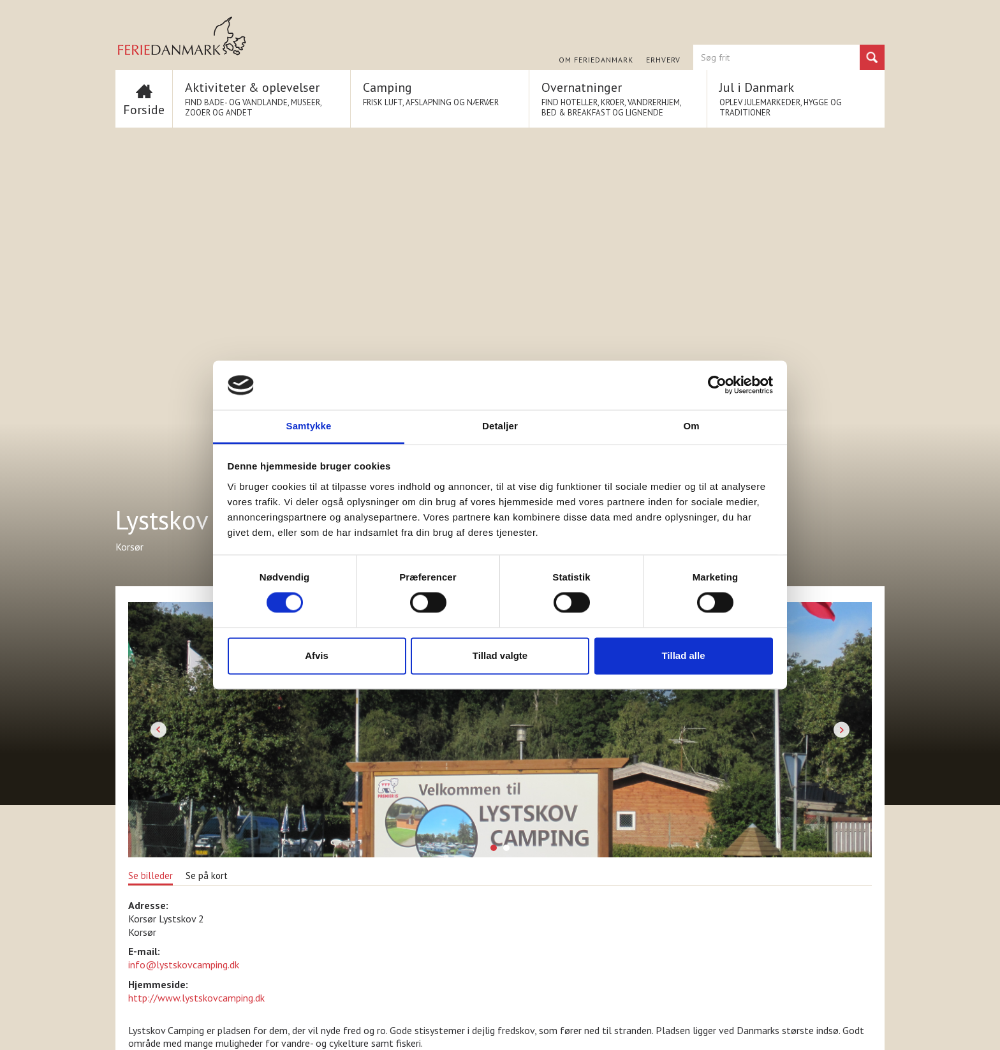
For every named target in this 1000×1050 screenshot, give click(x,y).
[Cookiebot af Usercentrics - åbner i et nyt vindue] (717, 385)
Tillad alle (683, 655)
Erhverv (663, 60)
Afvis (316, 655)
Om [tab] (691, 425)
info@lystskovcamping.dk (183, 964)
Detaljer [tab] (500, 425)
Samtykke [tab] (309, 425)
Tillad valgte (500, 655)
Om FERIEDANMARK (596, 60)
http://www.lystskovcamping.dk (196, 997)
